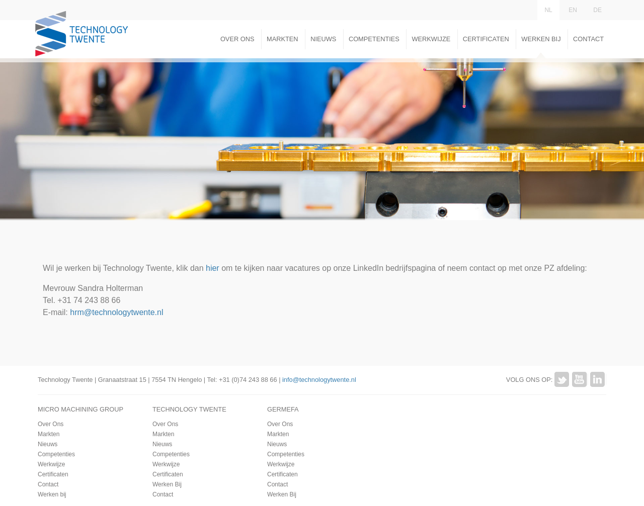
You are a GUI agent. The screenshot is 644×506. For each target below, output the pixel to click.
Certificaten (486, 39)
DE (597, 10)
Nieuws (323, 39)
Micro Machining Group (80, 409)
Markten (282, 39)
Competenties (374, 39)
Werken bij (52, 494)
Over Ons (237, 39)
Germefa (283, 409)
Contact (588, 39)
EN (573, 10)
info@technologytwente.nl (319, 379)
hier (212, 268)
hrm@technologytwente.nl (116, 312)
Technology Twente (189, 409)
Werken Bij (540, 39)
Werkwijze (431, 39)
